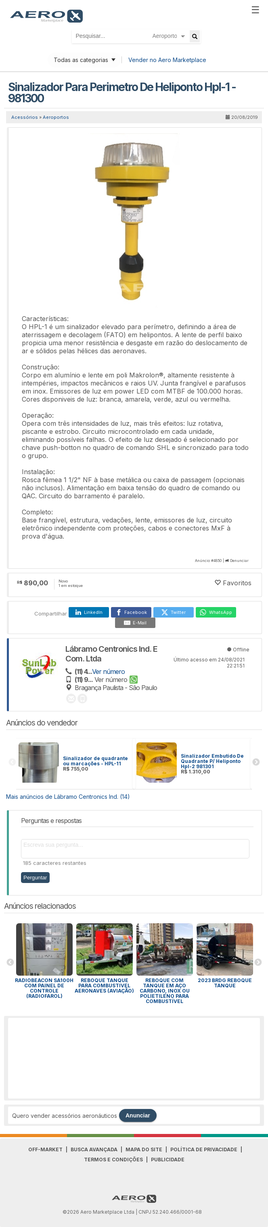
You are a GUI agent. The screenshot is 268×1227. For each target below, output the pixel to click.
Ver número (108, 671)
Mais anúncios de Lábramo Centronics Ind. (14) (68, 796)
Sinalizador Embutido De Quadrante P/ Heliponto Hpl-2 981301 (212, 761)
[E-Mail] (135, 623)
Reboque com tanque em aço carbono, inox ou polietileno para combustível (165, 991)
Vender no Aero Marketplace (167, 59)
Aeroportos (56, 117)
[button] (246, 140)
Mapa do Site (144, 1149)
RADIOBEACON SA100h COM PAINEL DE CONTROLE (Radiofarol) (44, 988)
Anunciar (138, 1115)
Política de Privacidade (203, 1149)
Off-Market (45, 1149)
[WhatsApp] (216, 612)
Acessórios (24, 117)
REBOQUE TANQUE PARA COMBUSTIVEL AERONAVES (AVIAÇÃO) (104, 985)
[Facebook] (131, 612)
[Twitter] (173, 612)
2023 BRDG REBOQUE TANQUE (225, 983)
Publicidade (167, 1160)
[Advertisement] (134, 1058)
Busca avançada (94, 1149)
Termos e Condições (113, 1160)
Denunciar (239, 560)
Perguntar (35, 878)
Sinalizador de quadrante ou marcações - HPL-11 (95, 761)
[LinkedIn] (89, 612)
